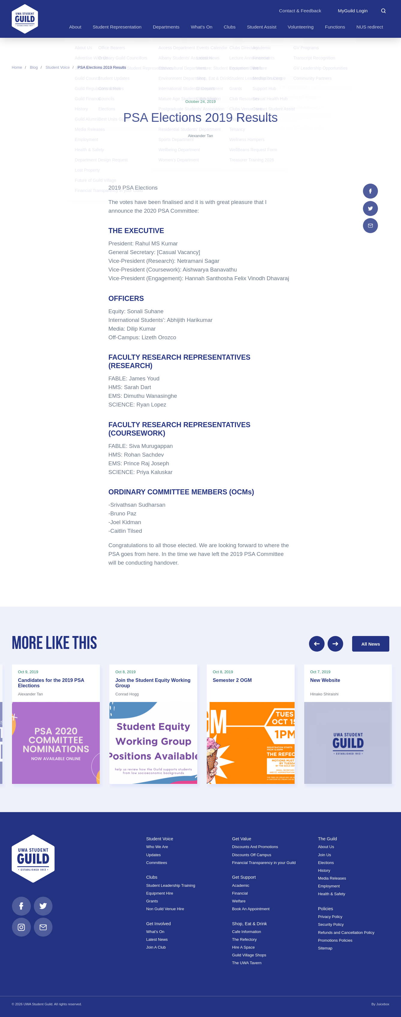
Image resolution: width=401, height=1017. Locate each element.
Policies (326, 907)
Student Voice (58, 67)
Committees (156, 861)
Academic (240, 884)
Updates (153, 853)
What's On (155, 930)
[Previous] (317, 643)
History (324, 869)
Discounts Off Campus (251, 853)
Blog (34, 67)
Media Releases (332, 877)
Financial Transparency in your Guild (264, 861)
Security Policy (331, 923)
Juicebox (382, 1003)
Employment (329, 885)
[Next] (335, 643)
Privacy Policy (330, 915)
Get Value (241, 837)
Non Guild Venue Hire (165, 907)
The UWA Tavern (246, 962)
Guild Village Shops (249, 954)
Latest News (157, 938)
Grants (152, 900)
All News (370, 643)
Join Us (324, 853)
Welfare (238, 900)
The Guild (327, 837)
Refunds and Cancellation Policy (346, 931)
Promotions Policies (335, 939)
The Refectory (244, 938)
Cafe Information (246, 930)
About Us (326, 846)
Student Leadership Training (170, 884)
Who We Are (157, 846)
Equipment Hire (159, 892)
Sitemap (325, 947)
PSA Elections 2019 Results (102, 67)
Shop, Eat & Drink (250, 922)
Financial (240, 892)
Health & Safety (331, 893)
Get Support (244, 875)
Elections (326, 861)
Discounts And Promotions (255, 846)
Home (17, 67)
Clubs (152, 875)
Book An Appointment (250, 907)
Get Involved (158, 922)
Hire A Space (243, 946)
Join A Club (156, 946)
